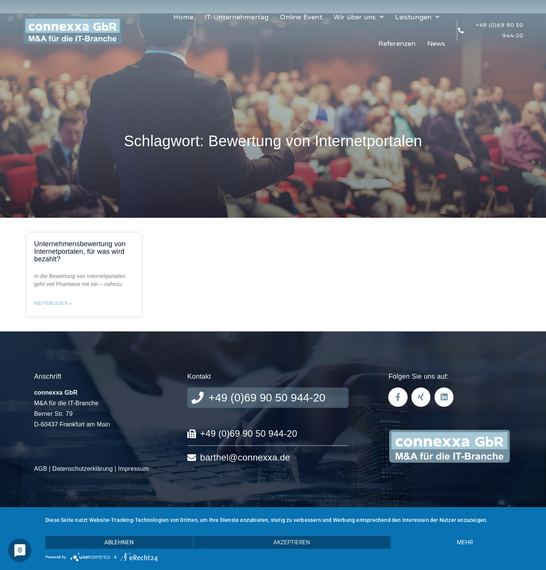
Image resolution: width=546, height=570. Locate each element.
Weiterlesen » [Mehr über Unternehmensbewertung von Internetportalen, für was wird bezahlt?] (53, 303)
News (436, 43)
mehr (465, 542)
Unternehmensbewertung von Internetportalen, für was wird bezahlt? (80, 251)
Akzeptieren (291, 542)
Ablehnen (119, 542)
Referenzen (397, 43)
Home (183, 17)
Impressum (133, 468)
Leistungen (417, 17)
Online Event (301, 17)
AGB (40, 468)
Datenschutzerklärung (82, 468)
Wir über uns (359, 17)
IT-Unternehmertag (236, 17)
